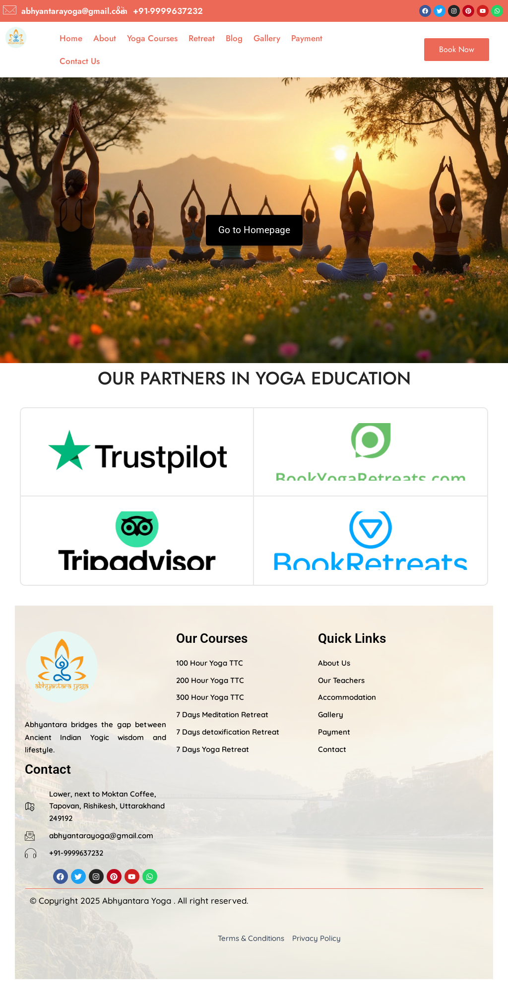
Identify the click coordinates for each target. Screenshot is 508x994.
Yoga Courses (152, 38)
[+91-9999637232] (121, 9)
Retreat (202, 38)
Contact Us (80, 61)
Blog (234, 38)
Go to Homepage (254, 230)
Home (71, 38)
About (104, 38)
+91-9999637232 (168, 11)
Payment (306, 38)
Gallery (267, 38)
